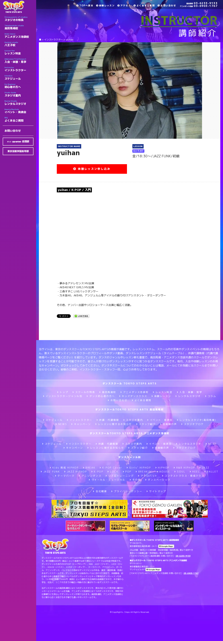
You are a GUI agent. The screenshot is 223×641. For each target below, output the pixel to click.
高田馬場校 (19, 27)
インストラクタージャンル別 (62, 396)
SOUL (179, 471)
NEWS (61, 424)
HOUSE (163, 471)
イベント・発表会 (19, 111)
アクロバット (148, 475)
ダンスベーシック (158, 479)
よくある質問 (141, 400)
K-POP (97, 471)
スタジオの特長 (19, 18)
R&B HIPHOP (184, 467)
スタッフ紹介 (146, 424)
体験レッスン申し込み (92, 169)
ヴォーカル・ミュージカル (107, 479)
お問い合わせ (13, 130)
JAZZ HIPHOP (75, 471)
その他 (135, 479)
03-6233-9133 (202, 3)
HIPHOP (162, 467)
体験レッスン (105, 5)
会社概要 (100, 491)
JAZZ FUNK (50, 471)
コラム (210, 396)
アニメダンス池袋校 (19, 35)
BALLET (211, 471)
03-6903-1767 (199, 6)
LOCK (112, 471)
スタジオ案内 (19, 94)
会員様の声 (168, 424)
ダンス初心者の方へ (101, 396)
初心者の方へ (19, 86)
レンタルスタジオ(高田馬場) (196, 420)
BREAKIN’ (144, 471)
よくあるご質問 (19, 119)
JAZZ (204, 467)
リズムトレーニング (120, 475)
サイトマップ (156, 491)
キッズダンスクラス (133, 396)
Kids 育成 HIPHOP (64, 467)
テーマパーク (65, 475)
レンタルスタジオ (19, 102)
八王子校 (19, 44)
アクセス (124, 5)
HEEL (195, 471)
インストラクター (19, 69)
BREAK (89, 467)
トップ (62, 392)
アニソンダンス (90, 475)
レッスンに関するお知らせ (113, 424)
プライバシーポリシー (126, 491)
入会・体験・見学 (19, 60)
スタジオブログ (192, 424)
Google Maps (166, 546)
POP (127, 471)
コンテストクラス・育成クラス (183, 475)
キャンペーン (81, 424)
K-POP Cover (111, 467)
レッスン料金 (19, 52)
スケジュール (19, 77)
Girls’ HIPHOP (139, 467)
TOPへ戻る (84, 5)
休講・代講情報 (108, 420)
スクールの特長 (84, 392)
